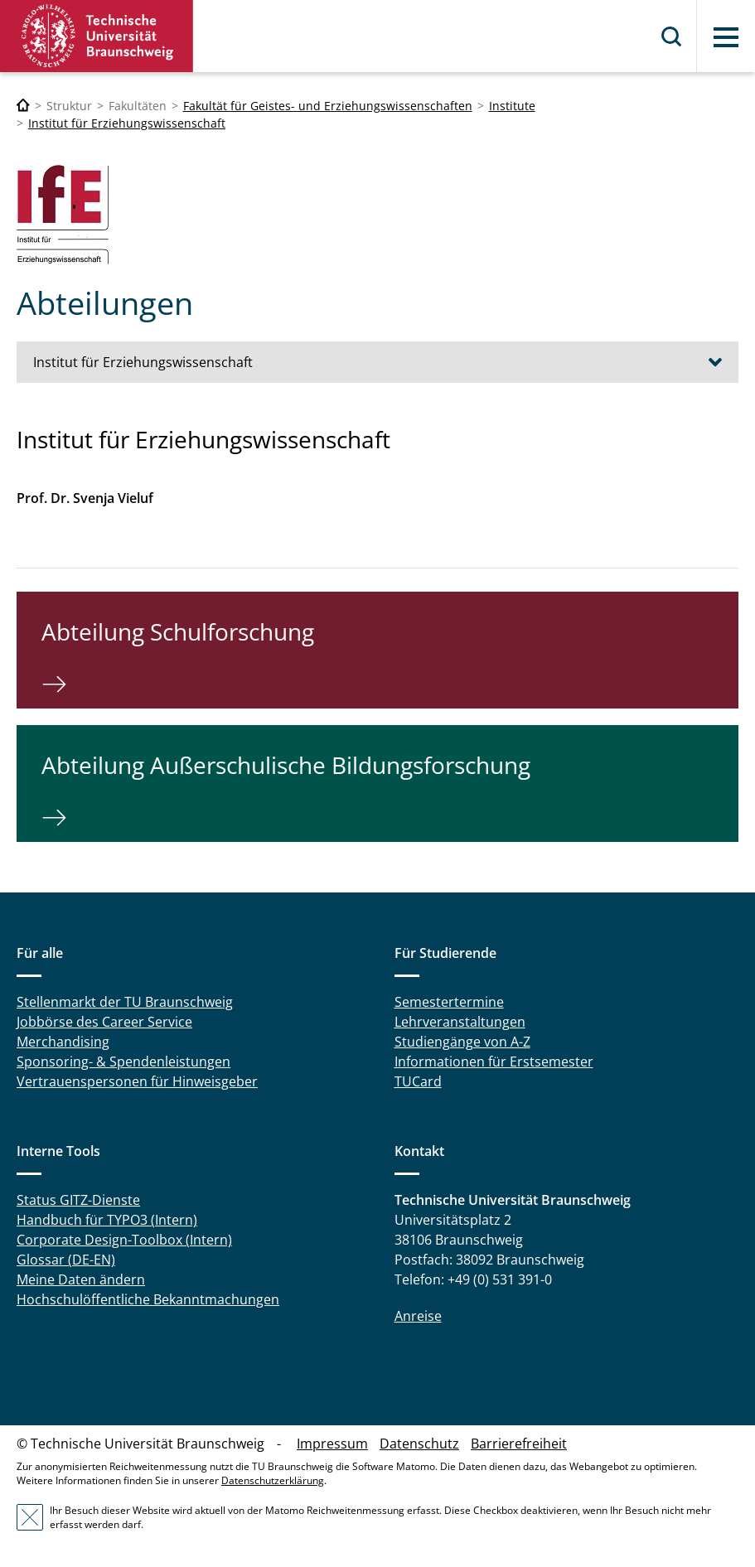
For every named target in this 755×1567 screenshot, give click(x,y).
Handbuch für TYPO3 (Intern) (107, 1220)
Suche (672, 36)
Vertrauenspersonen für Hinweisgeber (137, 1081)
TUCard (418, 1081)
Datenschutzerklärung (272, 1480)
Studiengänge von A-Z (462, 1042)
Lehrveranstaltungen (459, 1022)
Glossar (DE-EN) (66, 1259)
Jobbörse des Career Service (104, 1022)
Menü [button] (726, 37)
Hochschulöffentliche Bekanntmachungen (148, 1299)
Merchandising (63, 1042)
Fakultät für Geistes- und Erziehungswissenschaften (327, 106)
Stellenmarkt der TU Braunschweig (125, 1002)
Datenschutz (419, 1443)
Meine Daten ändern (81, 1279)
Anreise (418, 1316)
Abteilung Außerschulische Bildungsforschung (285, 765)
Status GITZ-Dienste (78, 1200)
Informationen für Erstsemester (493, 1061)
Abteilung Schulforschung (177, 631)
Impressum (332, 1443)
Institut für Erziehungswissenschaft (126, 123)
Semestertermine (449, 1002)
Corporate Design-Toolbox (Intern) (124, 1240)
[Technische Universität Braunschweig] (23, 106)
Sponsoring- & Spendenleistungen (123, 1061)
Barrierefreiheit (519, 1443)
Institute (512, 106)
